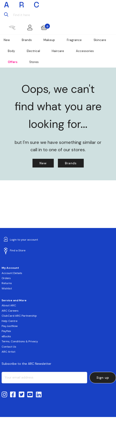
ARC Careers (10, 311)
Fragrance (74, 40)
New (7, 40)
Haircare (58, 51)
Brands (27, 40)
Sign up (103, 378)
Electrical (33, 51)
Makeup (49, 40)
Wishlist (7, 288)
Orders (6, 278)
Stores (34, 62)
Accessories (85, 51)
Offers (12, 62)
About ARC (9, 305)
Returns (7, 283)
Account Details (12, 273)
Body (11, 51)
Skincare (100, 40)
